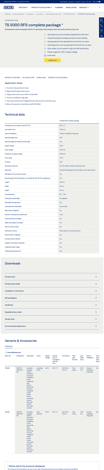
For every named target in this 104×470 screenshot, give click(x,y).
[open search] (99, 7)
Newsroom (71, 1)
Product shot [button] (51, 277)
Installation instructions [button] (51, 291)
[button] (89, 1)
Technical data (28, 77)
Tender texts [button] (51, 319)
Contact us (52, 60)
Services (83, 7)
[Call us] (101, 25)
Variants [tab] (9, 346)
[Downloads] (101, 35)
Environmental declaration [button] (51, 326)
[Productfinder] (101, 20)
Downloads (41, 77)
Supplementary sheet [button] (51, 312)
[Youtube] (99, 1)
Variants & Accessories (58, 77)
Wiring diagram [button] (51, 298)
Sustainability (63, 1)
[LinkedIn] (97, 1)
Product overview (12, 77)
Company (77, 1)
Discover (22, 7)
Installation (71, 7)
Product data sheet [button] (51, 284)
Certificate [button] (51, 305)
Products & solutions (40, 7)
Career (83, 1)
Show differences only (13, 352)
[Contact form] (101, 30)
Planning (59, 7)
